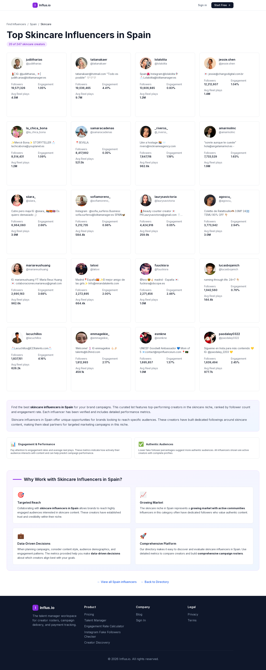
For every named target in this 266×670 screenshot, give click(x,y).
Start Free (222, 5)
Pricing (89, 614)
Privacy (193, 614)
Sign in (202, 5)
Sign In (141, 620)
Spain (33, 24)
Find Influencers (16, 24)
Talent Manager (95, 620)
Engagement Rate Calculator (104, 626)
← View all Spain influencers (117, 582)
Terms (192, 620)
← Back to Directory (155, 582)
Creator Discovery (97, 642)
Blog (139, 614)
